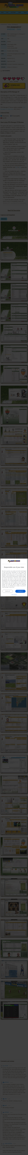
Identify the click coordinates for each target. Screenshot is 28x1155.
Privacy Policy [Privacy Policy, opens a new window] (11, 587)
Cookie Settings (5, 587)
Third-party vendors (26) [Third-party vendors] (19, 577)
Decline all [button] (7, 591)
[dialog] (14, 577)
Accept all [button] (20, 591)
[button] (14, 595)
